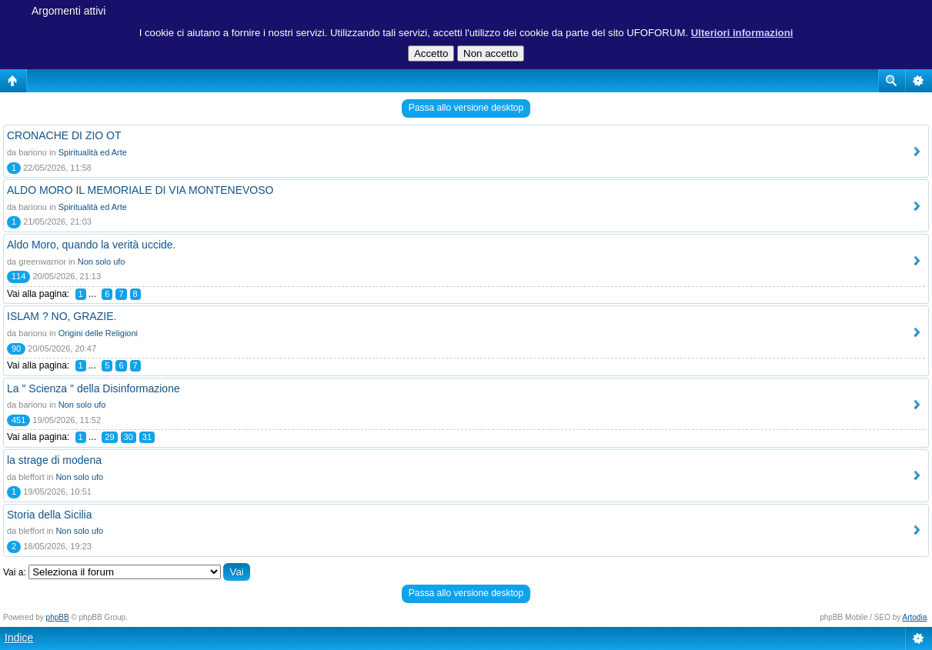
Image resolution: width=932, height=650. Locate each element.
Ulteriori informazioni (742, 32)
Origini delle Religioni (98, 333)
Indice (19, 638)
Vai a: (14, 572)
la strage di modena (54, 460)
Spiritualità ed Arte (92, 152)
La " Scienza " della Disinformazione (93, 388)
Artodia (915, 617)
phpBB (57, 617)
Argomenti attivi (68, 11)
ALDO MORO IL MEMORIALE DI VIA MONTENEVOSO (140, 190)
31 (147, 437)
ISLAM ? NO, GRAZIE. (61, 316)
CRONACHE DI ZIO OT (64, 135)
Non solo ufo (101, 261)
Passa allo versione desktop (466, 107)
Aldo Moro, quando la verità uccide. (91, 244)
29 (109, 437)
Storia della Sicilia (49, 514)
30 (128, 437)
